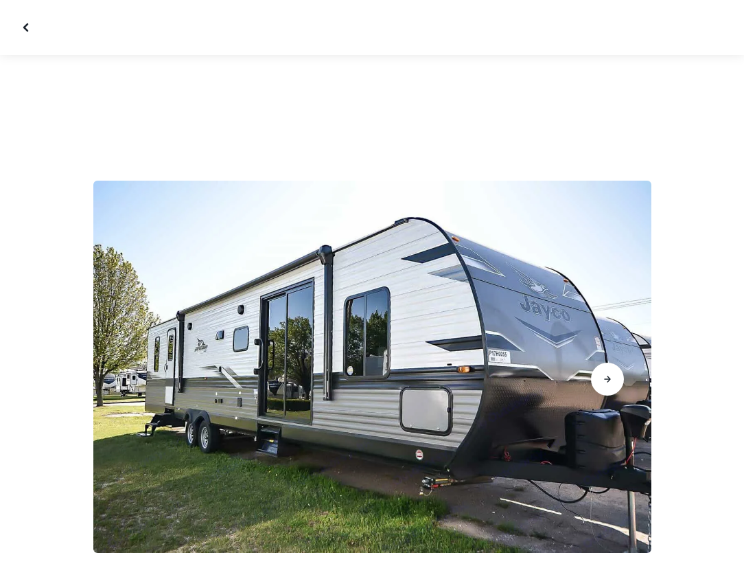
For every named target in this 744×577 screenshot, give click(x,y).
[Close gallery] (27, 27)
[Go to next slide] (607, 379)
